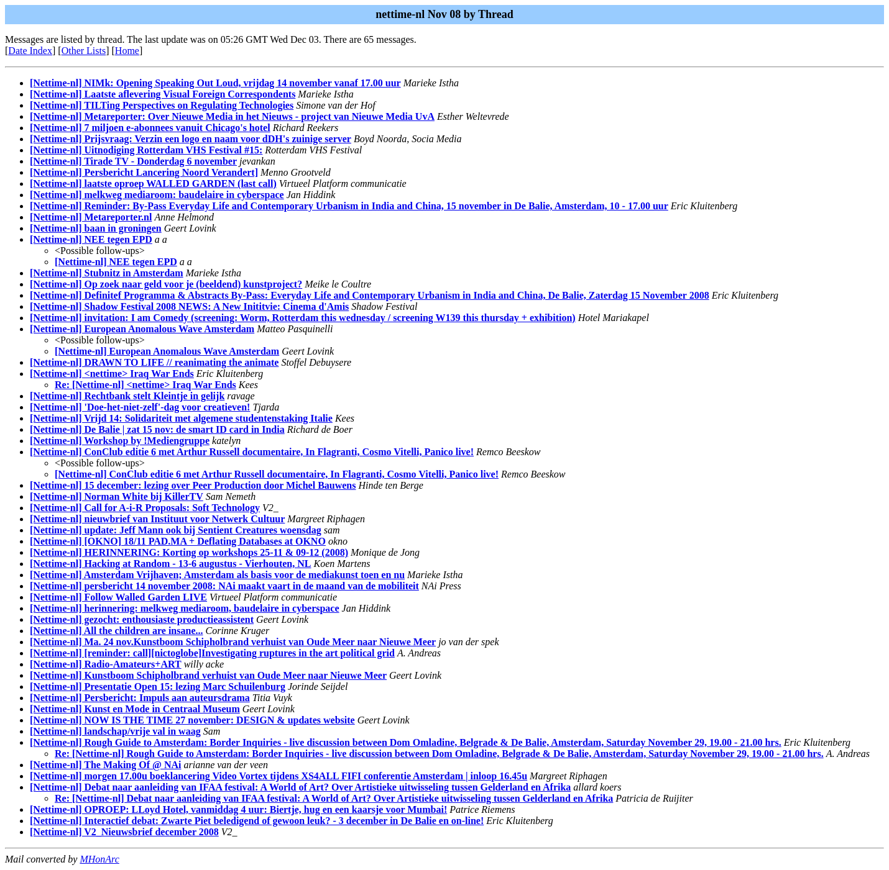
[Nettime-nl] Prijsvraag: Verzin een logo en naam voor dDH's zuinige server (190, 139)
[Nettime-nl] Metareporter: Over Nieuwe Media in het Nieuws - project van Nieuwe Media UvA (232, 116)
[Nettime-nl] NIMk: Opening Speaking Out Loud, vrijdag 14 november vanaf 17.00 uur (215, 83)
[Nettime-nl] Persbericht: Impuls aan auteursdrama (140, 697)
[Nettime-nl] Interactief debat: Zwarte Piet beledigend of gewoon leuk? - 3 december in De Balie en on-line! (257, 820)
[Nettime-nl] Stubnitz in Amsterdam (106, 273)
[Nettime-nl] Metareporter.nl (91, 217)
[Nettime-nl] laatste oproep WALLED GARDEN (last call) (153, 183)
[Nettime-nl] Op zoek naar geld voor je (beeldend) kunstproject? (166, 284)
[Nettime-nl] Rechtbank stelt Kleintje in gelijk (127, 396)
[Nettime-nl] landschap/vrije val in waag (115, 731)
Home (127, 50)
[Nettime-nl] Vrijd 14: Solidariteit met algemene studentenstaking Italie (181, 418)
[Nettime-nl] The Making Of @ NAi (105, 764)
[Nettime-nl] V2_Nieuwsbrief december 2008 (124, 832)
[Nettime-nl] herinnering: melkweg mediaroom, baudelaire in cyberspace (184, 608)
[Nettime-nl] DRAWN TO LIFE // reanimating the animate (154, 362)
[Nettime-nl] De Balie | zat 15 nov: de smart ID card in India (157, 429)
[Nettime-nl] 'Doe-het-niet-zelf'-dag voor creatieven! (140, 407)
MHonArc (99, 859)
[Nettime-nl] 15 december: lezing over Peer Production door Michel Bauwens (193, 485)
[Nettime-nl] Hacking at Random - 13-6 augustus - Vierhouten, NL (170, 563)
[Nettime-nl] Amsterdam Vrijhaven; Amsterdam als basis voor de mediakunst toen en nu (217, 574)
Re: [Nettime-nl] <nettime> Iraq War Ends (145, 384)
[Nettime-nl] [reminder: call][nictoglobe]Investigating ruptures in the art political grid (212, 653)
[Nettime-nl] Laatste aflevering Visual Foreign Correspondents (162, 94)
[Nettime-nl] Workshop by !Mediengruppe (120, 440)
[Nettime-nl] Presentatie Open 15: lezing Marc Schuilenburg (157, 686)
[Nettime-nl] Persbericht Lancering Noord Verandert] (144, 172)
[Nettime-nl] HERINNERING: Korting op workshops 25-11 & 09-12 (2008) (189, 552)
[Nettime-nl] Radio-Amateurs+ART (106, 664)
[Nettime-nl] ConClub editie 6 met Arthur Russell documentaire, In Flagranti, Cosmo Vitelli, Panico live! (252, 451)
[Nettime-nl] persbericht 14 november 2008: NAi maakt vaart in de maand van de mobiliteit (224, 586)
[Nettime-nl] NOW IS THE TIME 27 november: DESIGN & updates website (192, 720)
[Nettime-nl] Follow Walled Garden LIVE (118, 597)
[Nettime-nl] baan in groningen (96, 228)
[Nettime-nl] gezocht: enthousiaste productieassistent (142, 619)
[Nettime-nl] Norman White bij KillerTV (116, 496)
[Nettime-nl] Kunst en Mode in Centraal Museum (135, 709)
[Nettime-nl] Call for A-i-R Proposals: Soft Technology (145, 507)
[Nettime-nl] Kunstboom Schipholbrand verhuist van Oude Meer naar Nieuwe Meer (208, 675)
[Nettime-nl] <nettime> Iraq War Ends (112, 373)
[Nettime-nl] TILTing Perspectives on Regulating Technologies (161, 105)
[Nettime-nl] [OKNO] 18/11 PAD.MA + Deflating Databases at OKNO (178, 541)
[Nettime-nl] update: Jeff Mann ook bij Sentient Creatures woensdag (175, 530)
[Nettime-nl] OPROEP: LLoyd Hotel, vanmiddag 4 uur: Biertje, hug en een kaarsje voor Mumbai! (238, 809)
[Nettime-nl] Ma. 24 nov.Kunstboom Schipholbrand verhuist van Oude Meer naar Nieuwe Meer (233, 642)
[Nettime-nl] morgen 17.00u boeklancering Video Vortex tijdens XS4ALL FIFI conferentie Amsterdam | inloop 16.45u (278, 776)
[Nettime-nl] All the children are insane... (116, 630)
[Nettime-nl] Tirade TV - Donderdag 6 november (133, 161)
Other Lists (84, 50)
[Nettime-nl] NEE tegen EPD (91, 239)
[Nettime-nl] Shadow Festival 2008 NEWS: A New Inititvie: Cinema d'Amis (189, 306)
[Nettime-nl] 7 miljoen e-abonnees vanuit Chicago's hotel (150, 127)
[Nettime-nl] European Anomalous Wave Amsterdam (142, 329)
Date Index (30, 50)
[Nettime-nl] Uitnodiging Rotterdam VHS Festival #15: (146, 150)
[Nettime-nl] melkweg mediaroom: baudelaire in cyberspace (157, 194)
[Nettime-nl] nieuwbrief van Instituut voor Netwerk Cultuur (157, 519)
